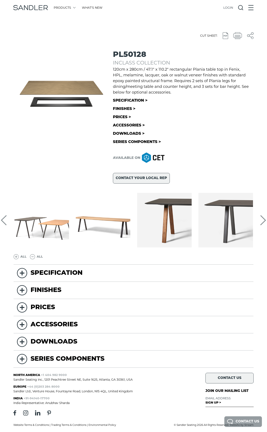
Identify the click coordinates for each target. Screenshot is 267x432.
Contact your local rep (141, 178)
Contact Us (243, 421)
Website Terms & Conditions (31, 424)
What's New (92, 8)
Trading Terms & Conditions (68, 424)
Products (64, 8)
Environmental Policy (102, 424)
